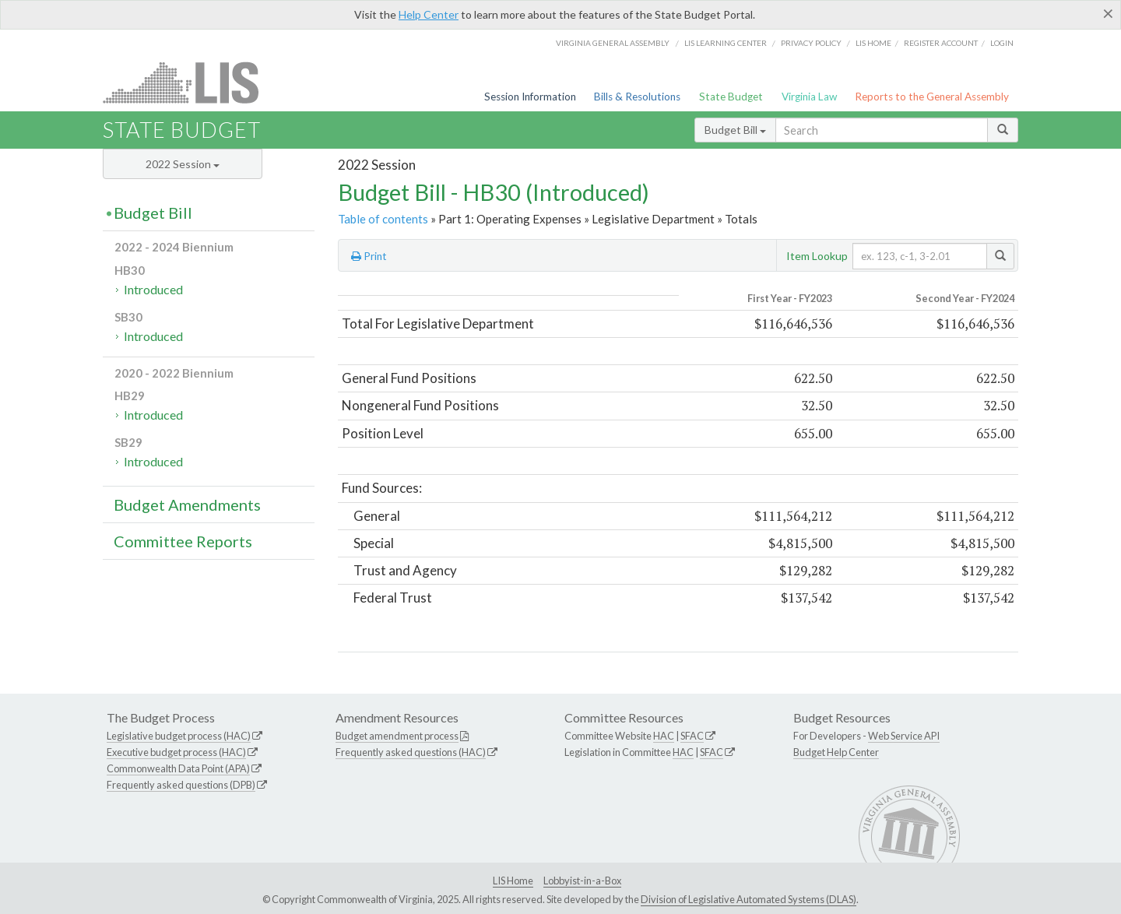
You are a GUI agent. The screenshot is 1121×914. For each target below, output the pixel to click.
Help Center (429, 14)
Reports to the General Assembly (932, 96)
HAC (663, 735)
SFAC (692, 735)
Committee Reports (183, 541)
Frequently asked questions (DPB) (181, 785)
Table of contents (383, 219)
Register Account (941, 42)
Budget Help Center (836, 752)
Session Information (530, 96)
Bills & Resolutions (637, 96)
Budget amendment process (397, 735)
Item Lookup (817, 255)
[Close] (1108, 13)
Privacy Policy (811, 42)
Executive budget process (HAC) (176, 752)
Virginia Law (809, 96)
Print (369, 256)
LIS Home (513, 880)
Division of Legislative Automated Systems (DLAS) (748, 899)
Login (1002, 42)
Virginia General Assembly (612, 42)
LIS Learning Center (725, 42)
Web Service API (904, 735)
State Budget (731, 96)
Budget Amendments (187, 504)
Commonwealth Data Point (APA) (178, 768)
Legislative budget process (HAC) (179, 735)
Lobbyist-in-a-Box (582, 880)
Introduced (153, 289)
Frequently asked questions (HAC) (411, 752)
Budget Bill (735, 129)
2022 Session (183, 163)
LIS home (873, 42)
